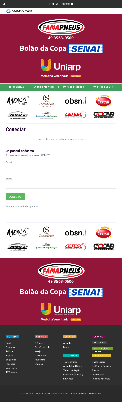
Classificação (73, 87)
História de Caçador (101, 366)
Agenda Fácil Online (72, 366)
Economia (10, 347)
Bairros (95, 370)
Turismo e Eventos (101, 379)
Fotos (66, 347)
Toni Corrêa (40, 355)
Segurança (11, 360)
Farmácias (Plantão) (73, 374)
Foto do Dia (40, 360)
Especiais (10, 364)
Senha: (9, 178)
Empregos (68, 379)
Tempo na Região (71, 370)
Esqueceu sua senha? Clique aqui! (22, 206)
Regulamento (103, 87)
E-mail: (9, 162)
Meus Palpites (44, 87)
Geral (8, 343)
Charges (39, 364)
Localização (98, 374)
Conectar (16, 87)
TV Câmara (11, 372)
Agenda (67, 343)
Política (9, 351)
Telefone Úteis (70, 362)
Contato (68, 4)
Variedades (11, 368)
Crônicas (39, 343)
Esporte (9, 355)
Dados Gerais (98, 362)
